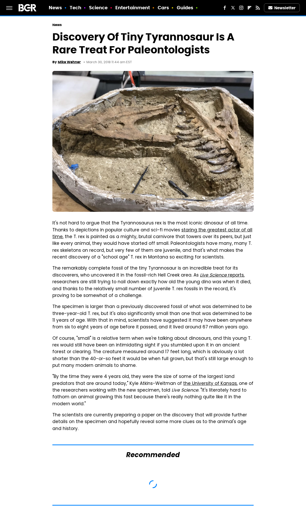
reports (222, 275)
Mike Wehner (69, 62)
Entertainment (132, 8)
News (55, 8)
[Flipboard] (249, 8)
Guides (185, 8)
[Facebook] (225, 8)
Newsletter (282, 7)
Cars (163, 8)
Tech (75, 8)
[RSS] (258, 8)
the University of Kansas (210, 383)
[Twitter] (233, 8)
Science (98, 8)
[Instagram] (241, 8)
